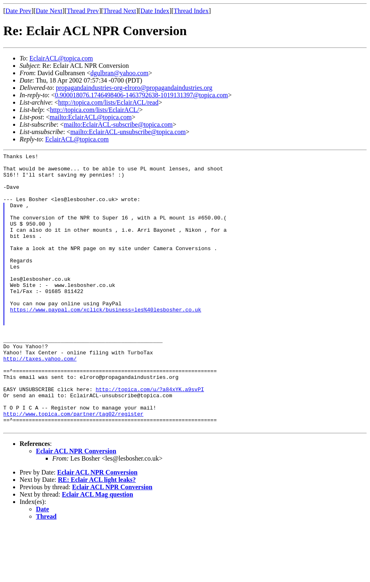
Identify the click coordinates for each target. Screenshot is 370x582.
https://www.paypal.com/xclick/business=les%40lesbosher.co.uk (105, 341)
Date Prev (18, 10)
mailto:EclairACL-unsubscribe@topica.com (128, 131)
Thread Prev (83, 10)
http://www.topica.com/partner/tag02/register (73, 466)
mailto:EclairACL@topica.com (90, 117)
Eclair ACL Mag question (97, 549)
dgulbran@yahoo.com (119, 72)
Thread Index (191, 10)
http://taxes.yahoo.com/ (39, 400)
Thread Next (119, 10)
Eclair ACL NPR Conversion (76, 506)
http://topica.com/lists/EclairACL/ (94, 109)
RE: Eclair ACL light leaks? (97, 534)
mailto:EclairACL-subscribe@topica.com (118, 124)
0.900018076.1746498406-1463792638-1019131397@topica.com (141, 95)
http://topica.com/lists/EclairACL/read (108, 102)
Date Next (49, 10)
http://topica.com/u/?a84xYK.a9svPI (150, 437)
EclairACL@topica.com (61, 58)
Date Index (154, 10)
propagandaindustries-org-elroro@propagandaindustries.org (134, 87)
